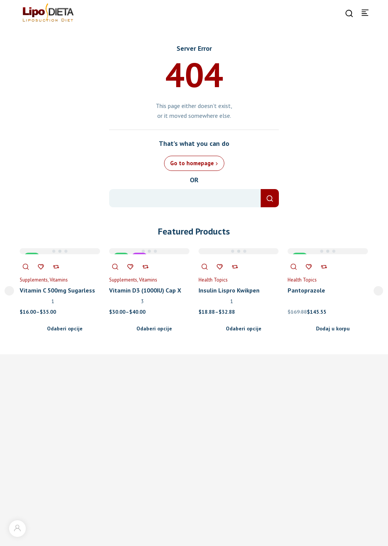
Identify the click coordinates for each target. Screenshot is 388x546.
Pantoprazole (306, 290)
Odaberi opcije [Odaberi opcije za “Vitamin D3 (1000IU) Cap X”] (154, 328)
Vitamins (59, 280)
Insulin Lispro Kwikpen (229, 290)
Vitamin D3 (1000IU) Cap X (145, 290)
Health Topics (213, 280)
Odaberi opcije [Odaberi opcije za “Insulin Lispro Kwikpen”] (243, 328)
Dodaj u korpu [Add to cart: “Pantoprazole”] (333, 328)
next (378, 291)
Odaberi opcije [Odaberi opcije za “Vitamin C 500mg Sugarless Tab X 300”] (65, 328)
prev (9, 291)
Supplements (34, 280)
